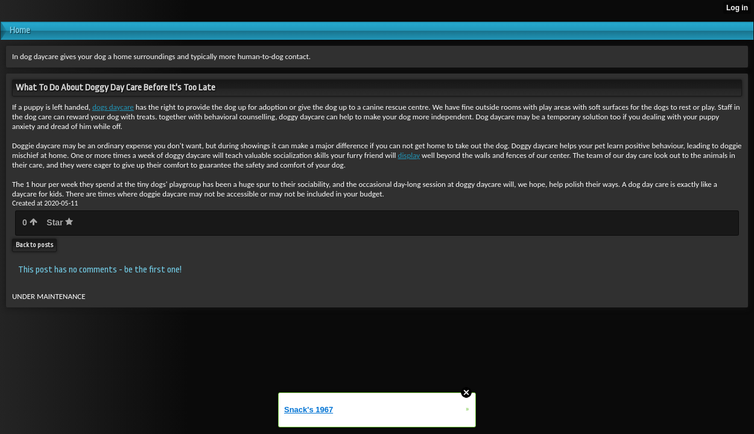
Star (59, 222)
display (409, 155)
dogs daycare (113, 107)
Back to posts (34, 245)
